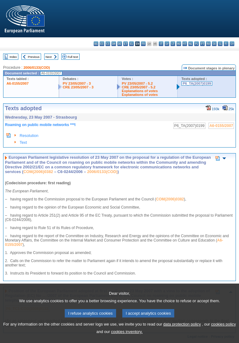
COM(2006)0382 (38, 171)
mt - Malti (184, 43)
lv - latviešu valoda (167, 43)
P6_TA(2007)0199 (197, 83)
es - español (102, 43)
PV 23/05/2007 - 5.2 (137, 83)
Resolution (29, 135)
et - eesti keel (125, 43)
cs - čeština (107, 43)
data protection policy (182, 336)
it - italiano (161, 43)
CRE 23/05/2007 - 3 (78, 87)
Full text (73, 57)
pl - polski (196, 43)
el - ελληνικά (131, 43)
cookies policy (223, 336)
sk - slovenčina (214, 43)
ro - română (208, 43)
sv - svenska (232, 43)
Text (23, 142)
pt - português (202, 43)
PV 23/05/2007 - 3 (77, 83)
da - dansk (113, 43)
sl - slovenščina (220, 43)
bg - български (96, 43)
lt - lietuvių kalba (173, 43)
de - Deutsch (119, 43)
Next (48, 57)
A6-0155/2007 (18, 83)
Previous (34, 57)
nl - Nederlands (190, 43)
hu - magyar (178, 43)
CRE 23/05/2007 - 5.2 (138, 87)
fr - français (143, 43)
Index (13, 57)
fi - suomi (226, 43)
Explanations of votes (140, 91)
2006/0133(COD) (36, 67)
